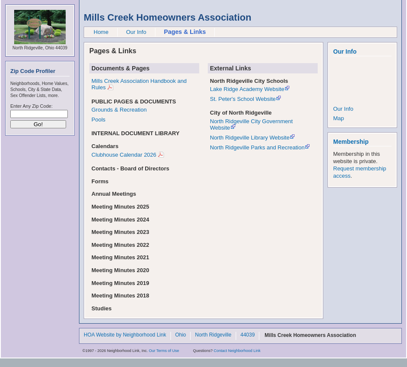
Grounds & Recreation (119, 109)
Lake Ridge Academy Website (247, 89)
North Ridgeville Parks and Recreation (257, 147)
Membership (350, 141)
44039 (247, 335)
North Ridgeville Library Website (249, 137)
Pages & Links (185, 31)
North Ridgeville (213, 335)
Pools (98, 119)
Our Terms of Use (164, 351)
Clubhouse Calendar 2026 (123, 155)
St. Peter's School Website (243, 99)
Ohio (180, 335)
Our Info (136, 32)
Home (101, 32)
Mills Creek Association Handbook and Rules (139, 84)
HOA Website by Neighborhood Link (125, 335)
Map (338, 118)
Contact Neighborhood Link (237, 351)
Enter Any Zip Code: (31, 106)
